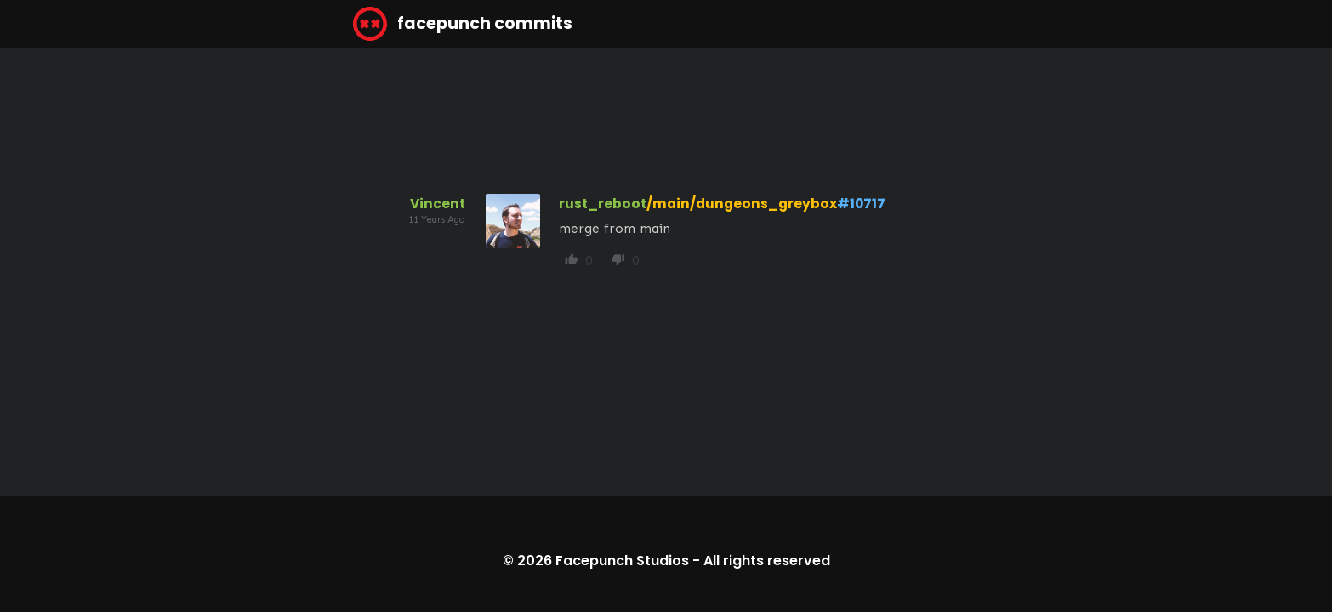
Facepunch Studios (622, 560)
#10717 (861, 203)
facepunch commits (462, 24)
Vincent (437, 203)
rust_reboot (602, 203)
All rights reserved (766, 560)
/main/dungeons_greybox (741, 203)
